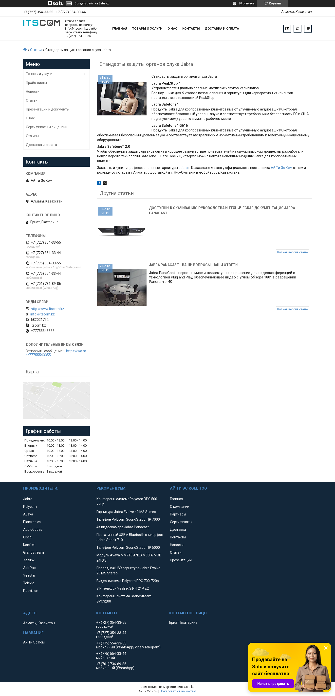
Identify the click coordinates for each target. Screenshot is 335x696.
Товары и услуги (147, 28)
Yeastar (29, 575)
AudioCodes (32, 529)
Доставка (178, 529)
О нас (172, 28)
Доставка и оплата (222, 28)
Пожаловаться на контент (178, 691)
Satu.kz (189, 687)
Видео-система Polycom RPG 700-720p (127, 581)
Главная (119, 28)
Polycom (30, 507)
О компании (179, 507)
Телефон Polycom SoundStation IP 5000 (128, 547)
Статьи (36, 50)
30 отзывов (247, 3)
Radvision (30, 591)
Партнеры (178, 514)
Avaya (28, 514)
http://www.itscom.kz (47, 309)
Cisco (27, 537)
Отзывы (32, 136)
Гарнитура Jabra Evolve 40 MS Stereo (126, 512)
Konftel (29, 545)
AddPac (29, 568)
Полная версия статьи (292, 252)
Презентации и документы (47, 109)
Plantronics (32, 522)
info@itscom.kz (42, 314)
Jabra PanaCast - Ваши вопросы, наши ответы (193, 265)
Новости (32, 91)
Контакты (191, 28)
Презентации (181, 560)
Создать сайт (83, 3)
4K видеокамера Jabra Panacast (122, 527)
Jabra (183, 168)
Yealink (29, 560)
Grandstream (33, 552)
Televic (28, 583)
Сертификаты (181, 522)
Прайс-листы (36, 83)
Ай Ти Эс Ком (281, 168)
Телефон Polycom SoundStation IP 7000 (128, 519)
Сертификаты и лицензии (46, 127)
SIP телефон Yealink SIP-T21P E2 (122, 588)
